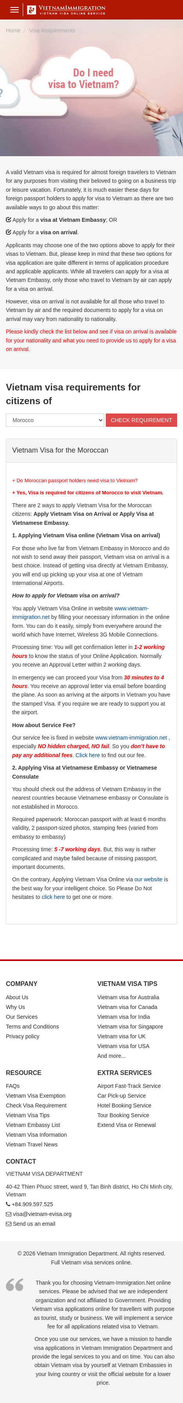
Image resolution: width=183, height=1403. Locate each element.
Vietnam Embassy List (33, 1125)
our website (148, 879)
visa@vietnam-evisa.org (42, 1214)
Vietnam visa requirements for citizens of (73, 394)
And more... (112, 1056)
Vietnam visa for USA (124, 1046)
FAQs (13, 1086)
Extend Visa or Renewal (127, 1125)
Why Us (15, 1007)
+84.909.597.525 (32, 1204)
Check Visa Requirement (36, 1105)
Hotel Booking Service (125, 1105)
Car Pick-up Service (122, 1096)
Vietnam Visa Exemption (35, 1096)
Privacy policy (23, 1036)
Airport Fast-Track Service (129, 1086)
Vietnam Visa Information (36, 1135)
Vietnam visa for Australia (128, 997)
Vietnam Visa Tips (28, 1115)
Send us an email (34, 1224)
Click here (88, 755)
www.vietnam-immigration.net (131, 737)
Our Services (22, 1017)
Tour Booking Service (123, 1115)
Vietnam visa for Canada (128, 1007)
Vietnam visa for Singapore (130, 1026)
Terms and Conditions (32, 1026)
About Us (17, 997)
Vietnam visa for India (124, 1017)
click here (53, 897)
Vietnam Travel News (32, 1144)
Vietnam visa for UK (122, 1036)
